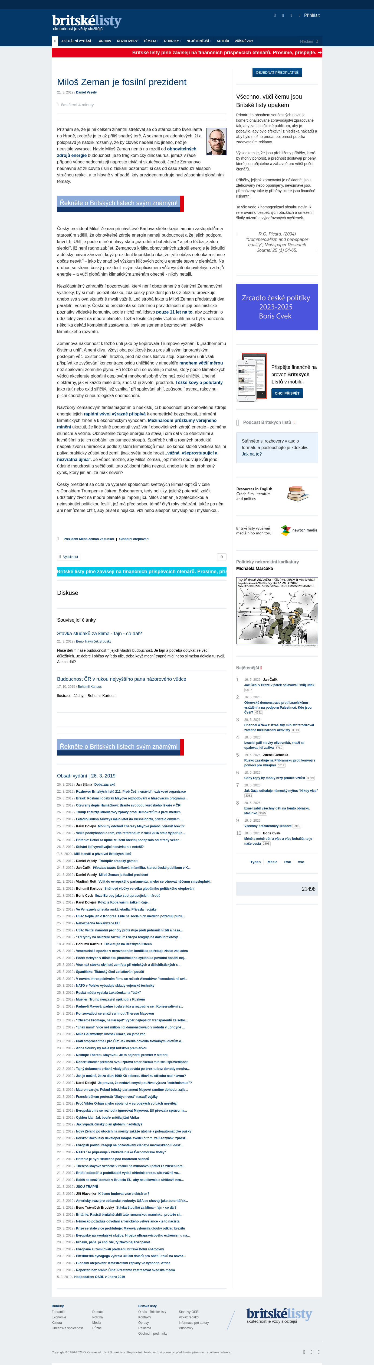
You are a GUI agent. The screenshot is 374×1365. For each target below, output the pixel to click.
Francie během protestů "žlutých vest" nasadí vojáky (117, 1097)
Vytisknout (69, 557)
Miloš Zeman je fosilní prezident (123, 875)
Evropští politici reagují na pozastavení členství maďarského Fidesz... (129, 1145)
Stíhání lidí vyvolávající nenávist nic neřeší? (110, 847)
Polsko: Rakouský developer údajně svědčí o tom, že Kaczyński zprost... (132, 1138)
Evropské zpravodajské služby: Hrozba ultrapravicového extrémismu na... (133, 1235)
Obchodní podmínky (152, 1333)
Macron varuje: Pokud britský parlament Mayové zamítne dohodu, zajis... (132, 1090)
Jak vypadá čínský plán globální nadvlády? (109, 1124)
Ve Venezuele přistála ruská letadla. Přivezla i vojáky (116, 909)
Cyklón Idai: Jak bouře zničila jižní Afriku (107, 1117)
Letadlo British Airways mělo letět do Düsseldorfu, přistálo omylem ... (129, 819)
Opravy (143, 1323)
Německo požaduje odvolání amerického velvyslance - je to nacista (127, 1221)
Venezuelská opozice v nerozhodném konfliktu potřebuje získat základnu (132, 951)
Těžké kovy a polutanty (199, 382)
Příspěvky (244, 41)
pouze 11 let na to (174, 312)
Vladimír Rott (86, 881)
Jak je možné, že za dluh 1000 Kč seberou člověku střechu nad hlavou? (131, 1076)
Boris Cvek (84, 896)
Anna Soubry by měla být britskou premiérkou (111, 1048)
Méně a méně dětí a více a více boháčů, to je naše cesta (278, 841)
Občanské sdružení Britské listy (104, 1352)
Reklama (144, 1328)
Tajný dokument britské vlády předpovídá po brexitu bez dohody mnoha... (133, 1069)
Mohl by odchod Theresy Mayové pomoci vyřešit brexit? (141, 826)
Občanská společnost (67, 1328)
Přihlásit (309, 15)
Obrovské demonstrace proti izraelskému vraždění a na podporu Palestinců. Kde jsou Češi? (278, 708)
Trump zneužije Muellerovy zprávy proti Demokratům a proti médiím (128, 812)
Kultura (57, 1323)
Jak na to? (252, 454)
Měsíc (272, 862)
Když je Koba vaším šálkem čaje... (124, 902)
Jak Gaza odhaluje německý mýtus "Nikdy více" (281, 793)
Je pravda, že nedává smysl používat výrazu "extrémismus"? (145, 1083)
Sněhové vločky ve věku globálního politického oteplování (149, 888)
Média (96, 1323)
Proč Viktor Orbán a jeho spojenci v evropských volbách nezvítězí (127, 1103)
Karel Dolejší (86, 826)
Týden (255, 862)
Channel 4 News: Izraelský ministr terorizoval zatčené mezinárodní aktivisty (279, 727)
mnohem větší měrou (201, 363)
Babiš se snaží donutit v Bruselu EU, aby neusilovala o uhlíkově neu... (130, 1180)
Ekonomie (59, 1317)
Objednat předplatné (277, 72)
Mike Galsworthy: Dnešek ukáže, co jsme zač (110, 1034)
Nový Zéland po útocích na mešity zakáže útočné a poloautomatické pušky (133, 1131)
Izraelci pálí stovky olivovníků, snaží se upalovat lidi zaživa (274, 745)
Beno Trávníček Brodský (93, 641)
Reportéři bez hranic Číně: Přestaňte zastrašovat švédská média (125, 1270)
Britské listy (89, 23)
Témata (151, 41)
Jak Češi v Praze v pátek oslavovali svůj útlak (279, 687)
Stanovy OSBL (189, 1312)
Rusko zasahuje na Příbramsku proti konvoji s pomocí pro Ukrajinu (280, 763)
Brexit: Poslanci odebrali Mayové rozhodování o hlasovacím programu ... (132, 798)
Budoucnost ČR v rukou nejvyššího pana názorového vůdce (121, 679)
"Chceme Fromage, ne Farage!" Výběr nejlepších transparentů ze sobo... (132, 1020)
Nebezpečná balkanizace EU (98, 923)
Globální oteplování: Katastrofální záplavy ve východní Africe (123, 1263)
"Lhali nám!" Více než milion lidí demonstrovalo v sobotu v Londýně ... (130, 1027)
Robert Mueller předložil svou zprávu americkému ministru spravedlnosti (132, 1062)
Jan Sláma (84, 784)
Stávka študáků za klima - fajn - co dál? (99, 633)
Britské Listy (280, 1316)
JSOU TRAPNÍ (87, 1187)
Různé (97, 1328)
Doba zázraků (104, 784)
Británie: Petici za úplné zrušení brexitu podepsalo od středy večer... (128, 840)
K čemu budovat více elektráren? (123, 1194)
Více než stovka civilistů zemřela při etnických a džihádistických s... (128, 965)
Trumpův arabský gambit (118, 861)
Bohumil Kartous (90, 687)
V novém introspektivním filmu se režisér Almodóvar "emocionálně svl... (131, 979)
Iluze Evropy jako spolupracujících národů (127, 896)
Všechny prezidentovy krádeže (272, 826)
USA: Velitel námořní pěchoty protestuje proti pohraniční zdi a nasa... (129, 930)
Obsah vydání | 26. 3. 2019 (86, 776)
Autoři (222, 41)
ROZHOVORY (127, 41)
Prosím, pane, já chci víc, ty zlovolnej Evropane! (113, 1242)
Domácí (97, 1312)
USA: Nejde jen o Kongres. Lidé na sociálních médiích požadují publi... (130, 916)
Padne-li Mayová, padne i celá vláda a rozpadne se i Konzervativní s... (129, 1006)
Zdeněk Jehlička (275, 755)
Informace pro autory (194, 1323)
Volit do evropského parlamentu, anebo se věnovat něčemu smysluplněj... (155, 881)
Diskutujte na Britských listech (128, 944)
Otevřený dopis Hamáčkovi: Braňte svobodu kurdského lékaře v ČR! (128, 805)
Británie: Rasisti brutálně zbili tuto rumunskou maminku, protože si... (129, 1214)
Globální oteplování (134, 539)
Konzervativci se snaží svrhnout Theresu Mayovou (115, 1013)
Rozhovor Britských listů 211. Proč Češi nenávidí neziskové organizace (131, 791)
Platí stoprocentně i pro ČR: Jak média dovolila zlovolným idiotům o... (130, 1041)
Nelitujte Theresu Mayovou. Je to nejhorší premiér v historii (122, 1055)
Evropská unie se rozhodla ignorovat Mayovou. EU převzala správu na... (131, 1110)
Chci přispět (287, 393)
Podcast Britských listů (264, 422)
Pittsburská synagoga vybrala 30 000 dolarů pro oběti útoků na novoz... (131, 1256)
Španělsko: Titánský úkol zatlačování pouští (110, 972)
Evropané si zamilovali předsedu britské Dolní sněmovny (120, 1249)
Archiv (105, 41)
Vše (301, 862)
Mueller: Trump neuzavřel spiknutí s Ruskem (110, 999)
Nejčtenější (199, 41)
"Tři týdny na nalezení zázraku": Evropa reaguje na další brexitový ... (129, 937)
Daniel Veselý (86, 92)
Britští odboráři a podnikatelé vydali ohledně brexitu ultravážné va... (128, 1173)
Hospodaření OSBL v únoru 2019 (99, 1277)
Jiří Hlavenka (86, 1194)
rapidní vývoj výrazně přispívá (115, 414)
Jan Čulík (83, 868)
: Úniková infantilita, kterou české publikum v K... (142, 868)
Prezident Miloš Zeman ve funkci (89, 539)
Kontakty (144, 1317)
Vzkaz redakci (189, 1317)
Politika (97, 1317)
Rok (287, 862)
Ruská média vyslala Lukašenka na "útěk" (108, 993)
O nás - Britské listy (152, 1312)
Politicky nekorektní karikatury (267, 565)
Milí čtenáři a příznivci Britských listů (102, 854)
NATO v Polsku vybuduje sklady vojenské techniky (115, 986)
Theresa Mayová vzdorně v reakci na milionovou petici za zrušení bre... (130, 1166)
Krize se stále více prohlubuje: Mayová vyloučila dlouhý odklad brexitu (130, 1228)
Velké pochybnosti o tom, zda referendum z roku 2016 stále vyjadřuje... (130, 833)
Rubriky (172, 41)
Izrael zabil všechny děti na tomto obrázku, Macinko (277, 811)
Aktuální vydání (77, 41)
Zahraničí (58, 1312)
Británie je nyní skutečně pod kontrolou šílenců (112, 1159)
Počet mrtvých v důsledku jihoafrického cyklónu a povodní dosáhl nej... (131, 958)
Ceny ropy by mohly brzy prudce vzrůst (279, 778)
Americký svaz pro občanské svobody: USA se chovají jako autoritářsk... (132, 1201)
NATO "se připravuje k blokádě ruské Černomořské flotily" (121, 1152)
